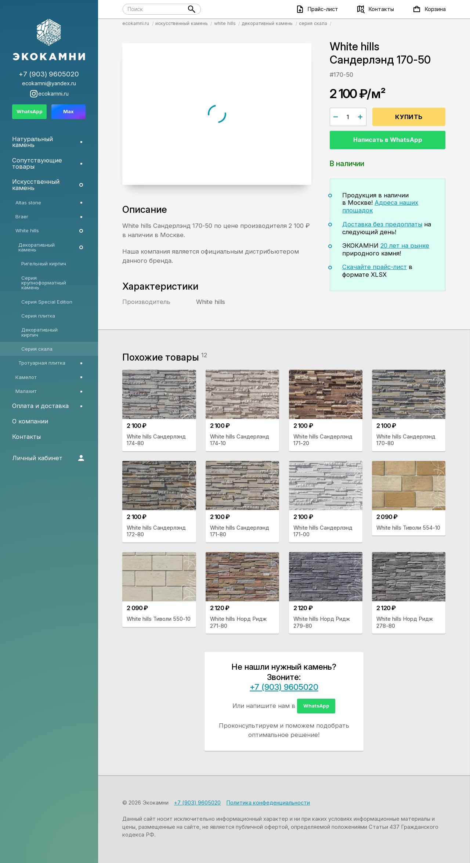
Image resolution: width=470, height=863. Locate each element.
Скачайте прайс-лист (374, 267)
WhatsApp (316, 706)
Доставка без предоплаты (382, 224)
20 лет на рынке (404, 245)
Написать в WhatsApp (387, 139)
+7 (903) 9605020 (284, 687)
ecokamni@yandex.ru (49, 83)
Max (68, 111)
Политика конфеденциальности (268, 802)
